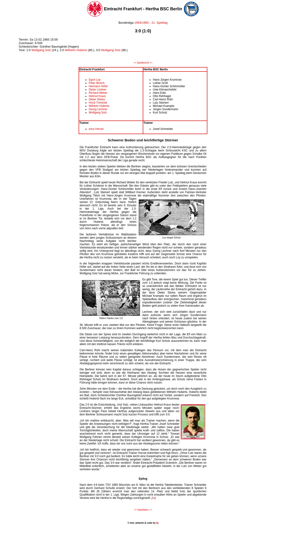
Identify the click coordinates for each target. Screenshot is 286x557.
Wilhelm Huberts (76, 50)
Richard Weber (98, 92)
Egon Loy (95, 79)
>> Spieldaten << (143, 509)
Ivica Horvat (96, 129)
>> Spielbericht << (142, 62)
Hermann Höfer (98, 86)
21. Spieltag (159, 22)
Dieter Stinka (97, 99)
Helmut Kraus (97, 96)
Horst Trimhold (98, 102)
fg (157, 523)
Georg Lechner (98, 109)
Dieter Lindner (97, 89)
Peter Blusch (97, 83)
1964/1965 (141, 22)
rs (154, 498)
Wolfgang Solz (41, 50)
